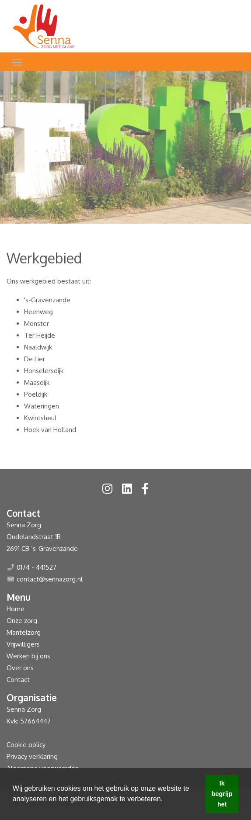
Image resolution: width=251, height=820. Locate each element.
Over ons (20, 668)
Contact (18, 679)
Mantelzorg (24, 632)
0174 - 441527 (36, 567)
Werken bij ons (28, 656)
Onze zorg (22, 620)
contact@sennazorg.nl (50, 579)
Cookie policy (26, 744)
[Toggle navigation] (17, 61)
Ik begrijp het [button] (222, 794)
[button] (166, 800)
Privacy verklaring (32, 756)
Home (15, 609)
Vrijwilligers (23, 644)
